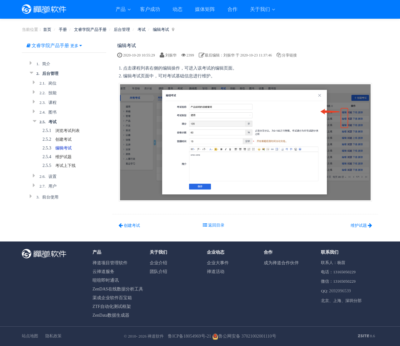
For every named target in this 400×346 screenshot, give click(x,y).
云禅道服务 (103, 271)
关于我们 (260, 9)
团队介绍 (158, 271)
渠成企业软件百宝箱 (112, 297)
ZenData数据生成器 (110, 315)
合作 (233, 9)
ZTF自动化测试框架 (111, 306)
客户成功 (150, 9)
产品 (121, 9)
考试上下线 (65, 165)
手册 (63, 29)
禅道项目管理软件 (110, 263)
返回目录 (213, 225)
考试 (142, 29)
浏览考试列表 (67, 130)
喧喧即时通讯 (105, 280)
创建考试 (63, 139)
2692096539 (340, 291)
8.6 (366, 336)
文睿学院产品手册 (90, 29)
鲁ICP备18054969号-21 (189, 336)
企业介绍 (158, 263)
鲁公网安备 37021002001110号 (244, 336)
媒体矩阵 (205, 9)
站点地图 (30, 336)
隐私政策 (53, 336)
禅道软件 (156, 336)
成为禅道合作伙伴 (281, 263)
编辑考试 (161, 29)
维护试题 (63, 156)
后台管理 (122, 29)
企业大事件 (218, 263)
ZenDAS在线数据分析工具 (117, 289)
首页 (47, 29)
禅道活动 (215, 271)
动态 (177, 9)
